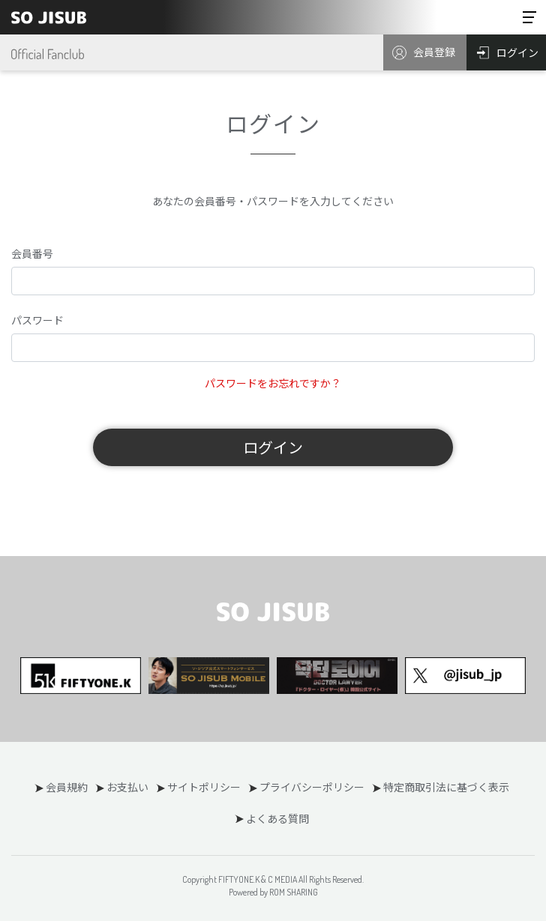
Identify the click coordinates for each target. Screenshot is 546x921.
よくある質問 (277, 818)
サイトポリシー (204, 786)
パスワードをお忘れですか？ (273, 382)
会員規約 (67, 786)
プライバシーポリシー (312, 786)
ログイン (273, 447)
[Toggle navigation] (529, 17)
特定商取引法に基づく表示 (446, 786)
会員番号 (32, 253)
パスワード (37, 319)
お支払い (127, 786)
